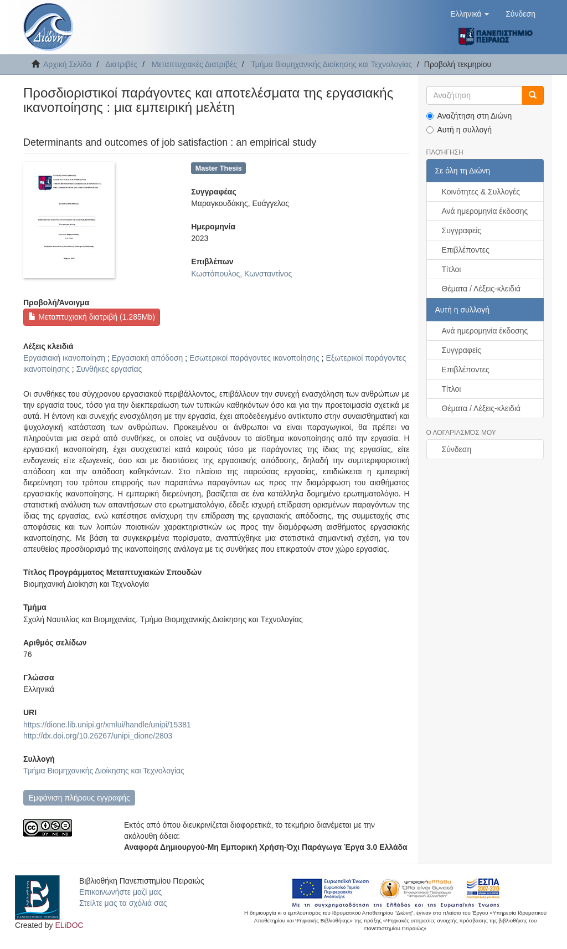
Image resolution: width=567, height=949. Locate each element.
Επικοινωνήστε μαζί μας (120, 892)
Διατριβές (121, 64)
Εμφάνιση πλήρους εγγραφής (79, 797)
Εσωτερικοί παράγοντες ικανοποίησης (254, 357)
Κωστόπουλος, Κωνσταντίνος (241, 273)
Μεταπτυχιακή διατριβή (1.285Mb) (91, 316)
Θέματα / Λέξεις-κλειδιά (481, 288)
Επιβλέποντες (465, 249)
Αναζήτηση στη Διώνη (469, 115)
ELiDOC (69, 925)
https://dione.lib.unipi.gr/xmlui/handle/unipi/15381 (107, 724)
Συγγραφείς (462, 230)
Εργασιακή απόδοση (147, 357)
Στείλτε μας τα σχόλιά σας (123, 903)
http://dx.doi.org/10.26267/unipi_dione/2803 (97, 735)
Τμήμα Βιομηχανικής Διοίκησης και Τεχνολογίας (331, 64)
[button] (469, 14)
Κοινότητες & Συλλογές (481, 191)
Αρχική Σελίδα (67, 64)
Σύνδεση (457, 449)
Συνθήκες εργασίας (109, 369)
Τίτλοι (451, 269)
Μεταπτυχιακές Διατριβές (194, 64)
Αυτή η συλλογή (459, 129)
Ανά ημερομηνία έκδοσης (485, 211)
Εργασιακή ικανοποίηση (64, 357)
